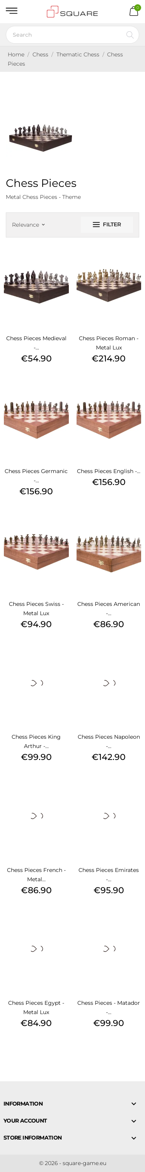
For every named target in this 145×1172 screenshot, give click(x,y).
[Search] (72, 35)
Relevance (28, 224)
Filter (107, 224)
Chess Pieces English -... (108, 471)
